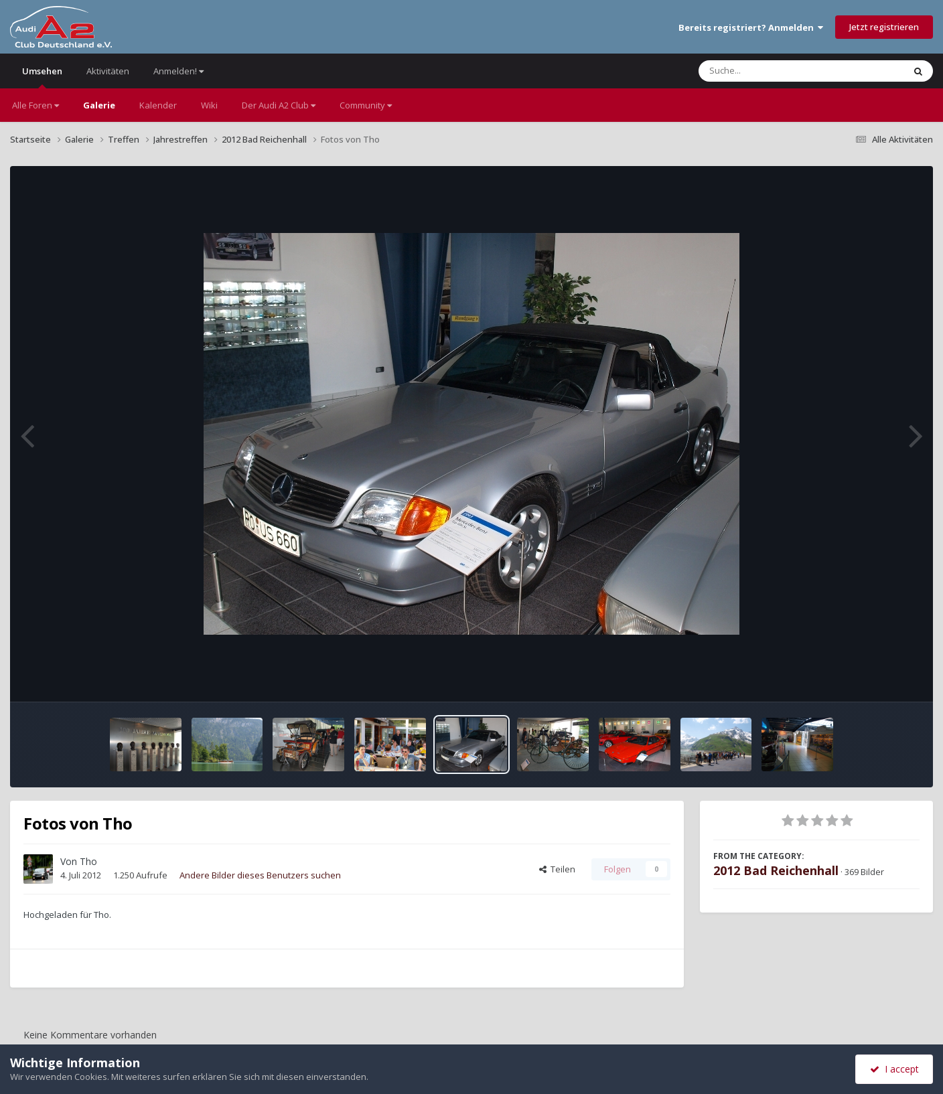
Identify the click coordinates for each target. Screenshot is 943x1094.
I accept (894, 1069)
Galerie (99, 105)
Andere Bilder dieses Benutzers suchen (260, 875)
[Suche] (774, 71)
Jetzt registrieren (884, 27)
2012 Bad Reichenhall (776, 870)
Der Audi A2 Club (278, 105)
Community (366, 105)
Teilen (557, 869)
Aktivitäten (107, 71)
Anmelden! (178, 71)
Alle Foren (35, 105)
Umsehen (42, 76)
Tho (88, 861)
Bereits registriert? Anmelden (750, 27)
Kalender (158, 105)
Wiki (209, 105)
